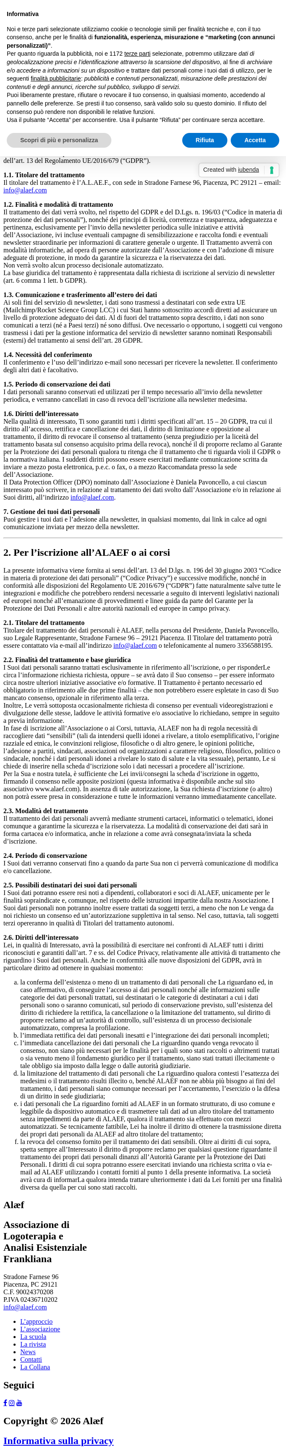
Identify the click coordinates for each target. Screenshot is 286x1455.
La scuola (33, 1336)
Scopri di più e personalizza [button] (59, 140)
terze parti (137, 53)
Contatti (31, 1359)
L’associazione (40, 1329)
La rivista (33, 1344)
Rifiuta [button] (205, 140)
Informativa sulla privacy (58, 1440)
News (27, 1351)
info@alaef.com (25, 190)
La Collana (35, 1367)
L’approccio (36, 1321)
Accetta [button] (255, 140)
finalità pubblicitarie (56, 78)
